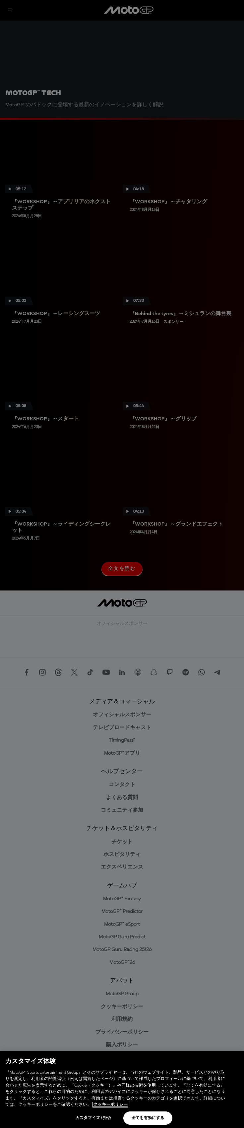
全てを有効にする (148, 1118)
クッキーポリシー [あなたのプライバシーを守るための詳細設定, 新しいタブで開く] (110, 1105)
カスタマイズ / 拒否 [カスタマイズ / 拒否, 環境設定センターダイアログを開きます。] (93, 1118)
